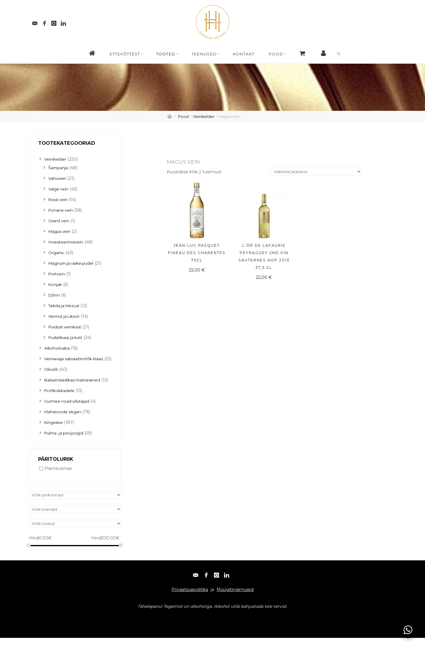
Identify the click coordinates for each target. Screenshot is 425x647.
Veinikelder (204, 116)
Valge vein (59, 189)
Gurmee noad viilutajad (68, 409)
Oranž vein (59, 220)
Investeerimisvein (66, 242)
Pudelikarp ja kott (66, 337)
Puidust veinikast (66, 327)
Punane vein (61, 210)
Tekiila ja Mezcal (64, 305)
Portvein (57, 273)
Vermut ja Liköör (65, 316)
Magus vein (60, 231)
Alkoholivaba (57, 348)
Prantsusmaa (58, 477)
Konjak (55, 284)
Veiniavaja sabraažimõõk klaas (74, 358)
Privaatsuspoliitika (189, 598)
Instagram (82, 627)
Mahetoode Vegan (63, 420)
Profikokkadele (59, 398)
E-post (38, 627)
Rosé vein (58, 199)
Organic (56, 252)
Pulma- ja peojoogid (65, 441)
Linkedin (105, 627)
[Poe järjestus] (314, 172)
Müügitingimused (235, 598)
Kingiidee (53, 430)
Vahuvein (57, 178)
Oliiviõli (51, 377)
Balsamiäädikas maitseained (73, 388)
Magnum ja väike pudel (72, 263)
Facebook (58, 627)
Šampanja (58, 167)
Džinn (54, 295)
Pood (183, 116)
